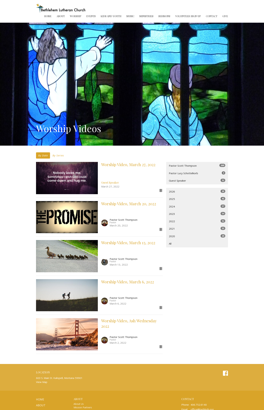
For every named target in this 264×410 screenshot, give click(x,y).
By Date (43, 155)
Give (225, 16)
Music (130, 16)
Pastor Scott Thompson (197, 165)
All (170, 243)
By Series (58, 155)
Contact (211, 16)
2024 (197, 206)
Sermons (164, 16)
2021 (197, 228)
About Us (79, 403)
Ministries (146, 16)
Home (48, 16)
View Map (41, 382)
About (61, 16)
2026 (197, 191)
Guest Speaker (197, 180)
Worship (75, 16)
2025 (197, 199)
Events (91, 16)
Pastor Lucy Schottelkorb (197, 173)
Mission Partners (83, 407)
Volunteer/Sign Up (188, 16)
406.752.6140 (199, 404)
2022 (197, 221)
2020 (197, 236)
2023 (197, 213)
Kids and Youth (111, 16)
